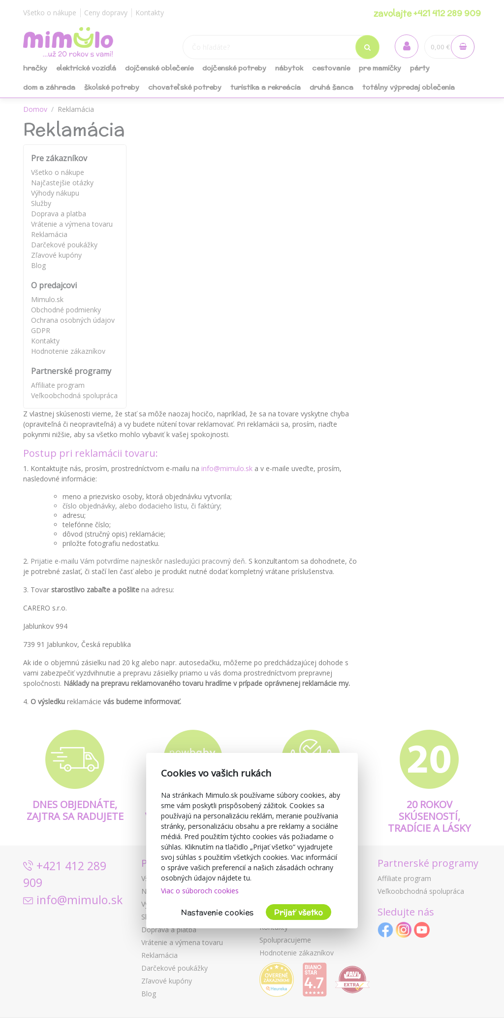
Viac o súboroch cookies (200, 890)
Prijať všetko (298, 912)
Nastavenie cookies (217, 912)
